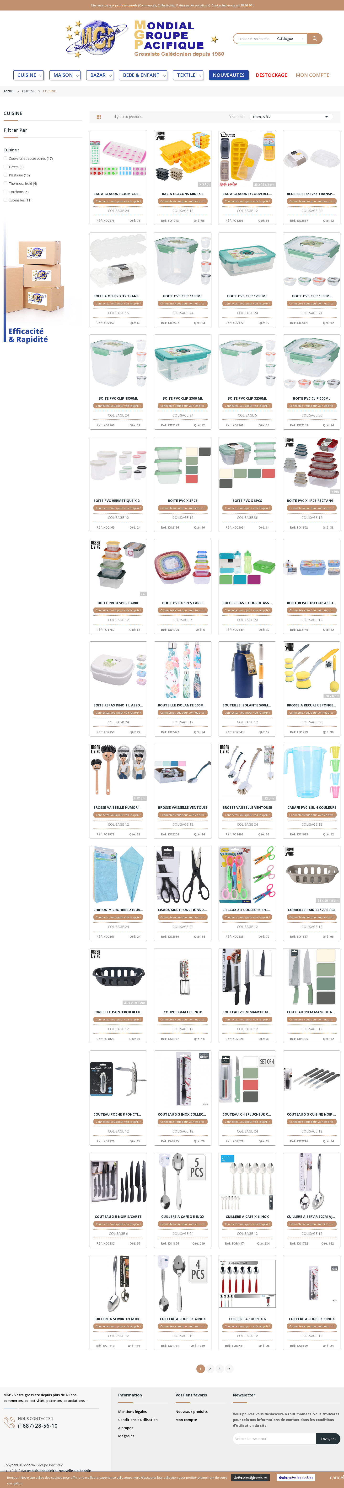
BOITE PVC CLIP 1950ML (118, 398)
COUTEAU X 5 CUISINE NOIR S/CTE (312, 1114)
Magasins (126, 1436)
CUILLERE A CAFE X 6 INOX (247, 1217)
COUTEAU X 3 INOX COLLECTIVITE (183, 1114)
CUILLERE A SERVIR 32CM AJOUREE (312, 1217)
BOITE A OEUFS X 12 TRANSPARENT (118, 296)
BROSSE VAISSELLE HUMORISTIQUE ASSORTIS (118, 807)
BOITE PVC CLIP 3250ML (247, 398)
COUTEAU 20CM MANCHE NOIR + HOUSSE (247, 1012)
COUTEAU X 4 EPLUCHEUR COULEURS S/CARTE (247, 1114)
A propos (125, 1428)
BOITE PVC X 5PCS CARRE (118, 603)
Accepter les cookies (296, 1477)
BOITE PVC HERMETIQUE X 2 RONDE (118, 501)
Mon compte (186, 1419)
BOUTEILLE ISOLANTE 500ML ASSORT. (247, 705)
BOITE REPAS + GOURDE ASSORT (247, 603)
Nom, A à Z (291, 117)
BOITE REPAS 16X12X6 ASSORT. (312, 603)
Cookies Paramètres (250, 1477)
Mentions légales (132, 1411)
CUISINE (13, 113)
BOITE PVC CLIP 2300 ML (183, 398)
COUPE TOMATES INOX (183, 1012)
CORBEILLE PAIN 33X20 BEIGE (312, 910)
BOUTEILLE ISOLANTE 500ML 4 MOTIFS (183, 705)
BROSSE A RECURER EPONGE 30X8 (312, 705)
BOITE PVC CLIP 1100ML (182, 296)
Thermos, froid (23, 183)
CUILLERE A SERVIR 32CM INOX (118, 1319)
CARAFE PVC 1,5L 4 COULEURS (311, 807)
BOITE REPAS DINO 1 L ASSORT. (118, 705)
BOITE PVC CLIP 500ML (311, 398)
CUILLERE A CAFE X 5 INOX (182, 1217)
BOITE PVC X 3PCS (183, 501)
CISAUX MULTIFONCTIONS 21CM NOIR (183, 910)
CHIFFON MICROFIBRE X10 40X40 (118, 910)
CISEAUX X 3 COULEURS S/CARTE (247, 910)
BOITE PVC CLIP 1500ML (311, 296)
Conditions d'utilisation (138, 1419)
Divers (16, 167)
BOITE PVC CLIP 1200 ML (247, 296)
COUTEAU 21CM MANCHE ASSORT (312, 1012)
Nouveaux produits (192, 1411)
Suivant (229, 1369)
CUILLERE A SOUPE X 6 (247, 1319)
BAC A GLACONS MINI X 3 (183, 194)
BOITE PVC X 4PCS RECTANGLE (312, 501)
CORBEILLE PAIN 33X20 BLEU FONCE (118, 1012)
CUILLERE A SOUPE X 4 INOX (183, 1319)
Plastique (19, 175)
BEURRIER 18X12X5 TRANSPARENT (312, 194)
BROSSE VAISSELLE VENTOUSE (183, 807)
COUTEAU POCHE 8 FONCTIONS (118, 1114)
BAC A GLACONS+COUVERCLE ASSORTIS (247, 194)
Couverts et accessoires (31, 158)
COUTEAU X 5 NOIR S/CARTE (118, 1217)
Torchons (19, 192)
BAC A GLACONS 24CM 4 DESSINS (118, 194)
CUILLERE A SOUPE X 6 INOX (312, 1319)
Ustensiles (20, 200)
